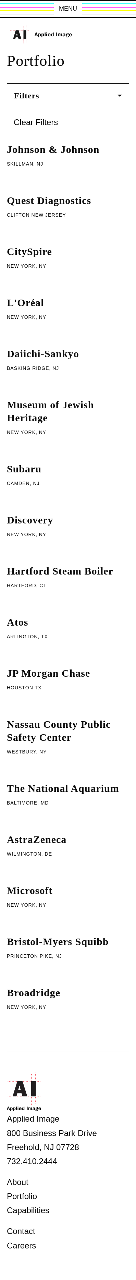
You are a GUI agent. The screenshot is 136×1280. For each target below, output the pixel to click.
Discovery (30, 520)
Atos (17, 622)
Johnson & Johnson (53, 149)
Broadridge (33, 992)
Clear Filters (36, 122)
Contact (21, 1231)
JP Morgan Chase (48, 673)
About (17, 1182)
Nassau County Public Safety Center (59, 731)
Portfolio (22, 1196)
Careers (21, 1245)
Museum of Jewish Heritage (50, 411)
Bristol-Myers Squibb (58, 941)
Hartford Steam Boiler (60, 571)
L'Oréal (25, 302)
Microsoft (29, 890)
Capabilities (28, 1210)
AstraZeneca (36, 839)
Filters (68, 95)
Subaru (24, 468)
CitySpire (29, 251)
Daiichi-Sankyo (43, 353)
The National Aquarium (63, 788)
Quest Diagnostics (49, 200)
